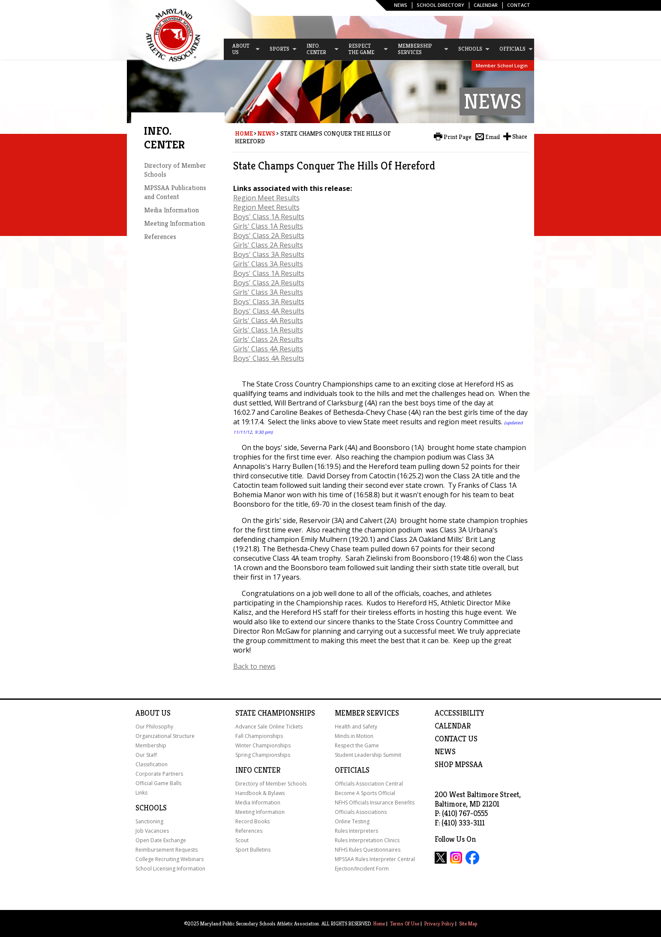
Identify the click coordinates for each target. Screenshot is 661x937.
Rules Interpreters (356, 830)
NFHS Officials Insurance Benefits (375, 802)
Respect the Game (357, 745)
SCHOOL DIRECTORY (440, 5)
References (160, 236)
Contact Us (456, 739)
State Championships (275, 713)
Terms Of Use (404, 923)
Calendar (486, 5)
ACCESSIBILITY (459, 713)
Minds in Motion (354, 736)
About (147, 713)
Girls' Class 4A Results (268, 320)
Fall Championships (259, 736)
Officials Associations (361, 812)
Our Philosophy (154, 726)
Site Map (468, 923)
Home (244, 133)
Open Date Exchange (160, 840)
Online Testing (352, 821)
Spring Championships (262, 755)
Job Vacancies (152, 830)
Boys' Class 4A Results (268, 311)
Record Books (252, 821)
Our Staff (146, 755)
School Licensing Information (170, 868)
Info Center (257, 770)
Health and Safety (356, 726)
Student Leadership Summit (368, 755)
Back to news (254, 666)
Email (492, 137)
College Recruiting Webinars (169, 859)
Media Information (171, 210)
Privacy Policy (439, 923)
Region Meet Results (266, 198)
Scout (242, 840)
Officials (352, 770)
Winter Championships (263, 745)
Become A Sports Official (365, 793)
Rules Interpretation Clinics (367, 840)
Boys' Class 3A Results (268, 254)
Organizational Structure (165, 736)
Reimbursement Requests (166, 849)
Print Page (458, 137)
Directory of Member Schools (270, 783)
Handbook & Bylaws (260, 793)
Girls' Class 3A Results (268, 264)
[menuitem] (242, 49)
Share (519, 136)
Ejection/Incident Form (362, 868)
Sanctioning (149, 821)
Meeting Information (174, 223)
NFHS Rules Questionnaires (367, 849)
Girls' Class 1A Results (268, 226)
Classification (151, 764)
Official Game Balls (158, 783)
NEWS (445, 751)
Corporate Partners (159, 773)
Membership (150, 745)
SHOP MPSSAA (459, 764)
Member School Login (502, 65)
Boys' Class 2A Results (268, 235)
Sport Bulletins (252, 849)
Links (141, 792)
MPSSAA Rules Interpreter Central (375, 859)
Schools (151, 808)
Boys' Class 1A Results (268, 216)
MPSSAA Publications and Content (175, 192)
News (400, 5)
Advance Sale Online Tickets (269, 726)
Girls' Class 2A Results (268, 245)
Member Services (367, 713)
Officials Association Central (369, 783)
